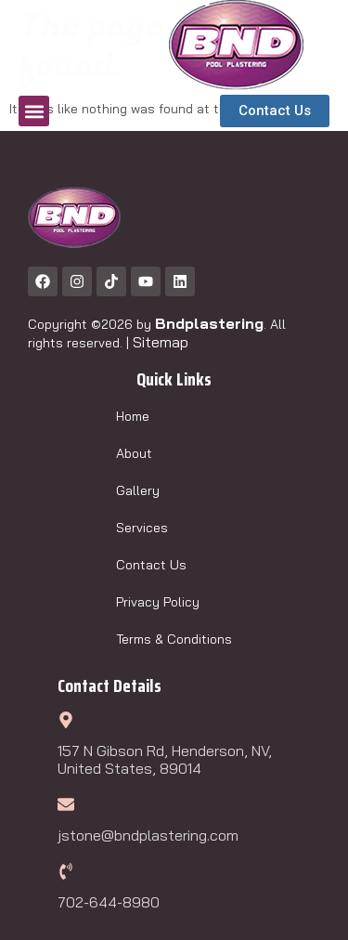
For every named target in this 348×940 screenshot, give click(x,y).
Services (142, 527)
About (134, 453)
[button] (34, 111)
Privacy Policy (158, 602)
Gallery (138, 490)
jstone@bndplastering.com (148, 835)
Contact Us (151, 564)
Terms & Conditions (174, 639)
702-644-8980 (109, 902)
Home (132, 416)
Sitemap (160, 342)
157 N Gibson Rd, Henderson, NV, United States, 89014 (165, 759)
